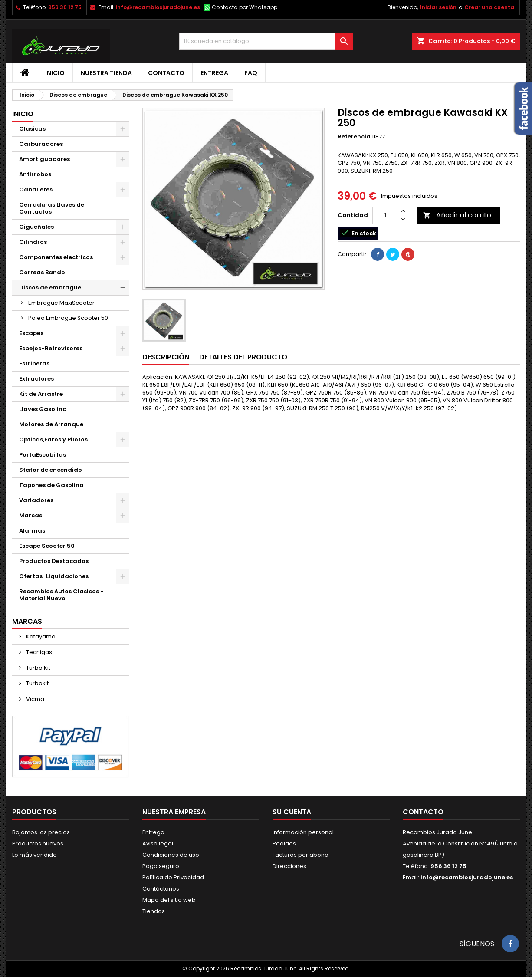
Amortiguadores (44, 159)
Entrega (214, 73)
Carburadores (41, 144)
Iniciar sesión (438, 7)
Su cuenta (292, 812)
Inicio (55, 73)
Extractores (36, 379)
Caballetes (36, 189)
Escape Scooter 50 (47, 546)
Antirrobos (35, 174)
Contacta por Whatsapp (244, 7)
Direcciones (289, 866)
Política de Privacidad (173, 877)
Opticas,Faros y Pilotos (53, 439)
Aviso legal (157, 843)
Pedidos (284, 843)
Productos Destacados (54, 561)
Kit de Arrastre (41, 394)
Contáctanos (160, 889)
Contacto (166, 73)
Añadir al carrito (457, 215)
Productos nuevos (37, 843)
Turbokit (37, 683)
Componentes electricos (56, 257)
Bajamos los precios (41, 832)
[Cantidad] (385, 215)
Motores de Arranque (51, 424)
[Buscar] (266, 41)
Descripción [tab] (165, 357)
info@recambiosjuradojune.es (158, 7)
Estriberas (34, 363)
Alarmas (32, 530)
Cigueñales (36, 227)
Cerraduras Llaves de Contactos (51, 208)
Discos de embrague (50, 287)
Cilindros (33, 242)
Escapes (31, 333)
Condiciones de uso (170, 855)
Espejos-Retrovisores (50, 348)
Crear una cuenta (489, 7)
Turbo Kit (37, 668)
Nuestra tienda (106, 73)
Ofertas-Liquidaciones (54, 576)
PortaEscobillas (42, 455)
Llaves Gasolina (43, 409)
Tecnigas (38, 652)
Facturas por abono (300, 855)
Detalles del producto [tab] (243, 357)
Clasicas (32, 129)
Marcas (30, 515)
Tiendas (153, 911)
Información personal (303, 832)
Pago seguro (160, 866)
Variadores (36, 500)
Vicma (34, 699)
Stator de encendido (50, 470)
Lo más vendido (34, 855)
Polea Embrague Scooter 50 (68, 318)
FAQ (250, 73)
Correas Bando (42, 272)
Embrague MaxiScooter (61, 303)
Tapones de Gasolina (51, 485)
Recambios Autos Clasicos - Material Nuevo (61, 594)
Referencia (354, 137)
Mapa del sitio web (169, 900)
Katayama (40, 636)
